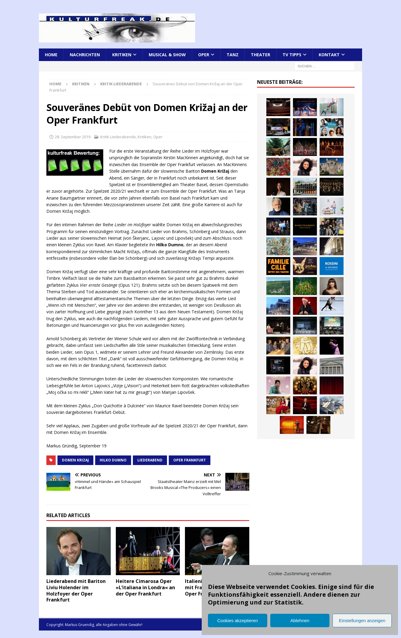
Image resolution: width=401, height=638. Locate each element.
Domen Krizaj (75, 460)
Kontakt (329, 54)
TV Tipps (291, 54)
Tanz (233, 54)
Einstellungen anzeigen (362, 620)
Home (51, 54)
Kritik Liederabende (118, 136)
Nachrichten (85, 54)
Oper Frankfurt (189, 460)
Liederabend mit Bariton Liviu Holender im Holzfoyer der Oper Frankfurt (76, 590)
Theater (260, 54)
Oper (203, 54)
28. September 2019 (72, 136)
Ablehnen (299, 620)
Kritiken (121, 54)
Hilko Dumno (113, 460)
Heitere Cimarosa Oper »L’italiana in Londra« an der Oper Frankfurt (145, 587)
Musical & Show (167, 54)
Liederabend (149, 460)
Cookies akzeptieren (237, 620)
